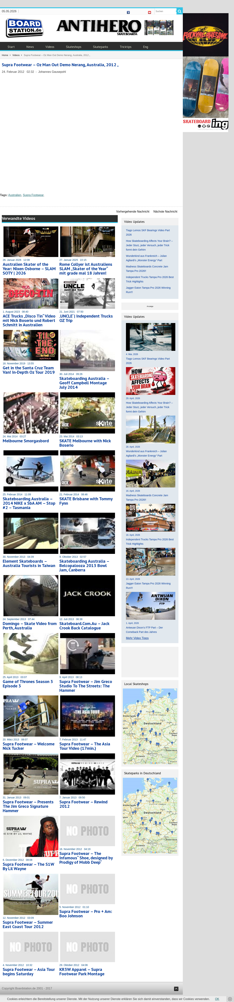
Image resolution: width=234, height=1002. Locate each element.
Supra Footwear (33, 195)
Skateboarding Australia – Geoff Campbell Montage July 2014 (84, 383)
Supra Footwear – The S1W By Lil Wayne (28, 866)
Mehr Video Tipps (137, 638)
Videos (50, 47)
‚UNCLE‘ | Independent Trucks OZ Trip (86, 318)
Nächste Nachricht (165, 211)
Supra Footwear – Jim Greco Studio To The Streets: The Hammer (85, 686)
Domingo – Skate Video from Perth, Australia (30, 626)
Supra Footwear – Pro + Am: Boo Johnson (85, 914)
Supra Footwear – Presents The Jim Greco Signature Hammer (28, 806)
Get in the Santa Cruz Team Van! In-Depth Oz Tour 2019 (29, 370)
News (30, 47)
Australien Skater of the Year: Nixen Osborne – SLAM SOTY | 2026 (29, 268)
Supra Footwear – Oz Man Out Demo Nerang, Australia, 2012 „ (60, 64)
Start (11, 47)
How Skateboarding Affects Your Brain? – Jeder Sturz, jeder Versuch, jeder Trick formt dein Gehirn (149, 245)
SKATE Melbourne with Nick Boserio (85, 443)
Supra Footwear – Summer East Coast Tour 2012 (28, 924)
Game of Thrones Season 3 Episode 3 (28, 684)
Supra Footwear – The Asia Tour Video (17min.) (84, 746)
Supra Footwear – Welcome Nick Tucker (28, 746)
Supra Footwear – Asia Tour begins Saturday (29, 972)
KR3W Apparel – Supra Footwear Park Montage (81, 972)
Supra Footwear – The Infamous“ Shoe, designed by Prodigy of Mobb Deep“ (86, 858)
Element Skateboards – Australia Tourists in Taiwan (29, 563)
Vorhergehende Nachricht (132, 211)
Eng (145, 47)
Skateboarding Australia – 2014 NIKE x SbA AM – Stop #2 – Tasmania (29, 503)
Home (5, 55)
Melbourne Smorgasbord (26, 441)
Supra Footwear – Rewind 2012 (83, 804)
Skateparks (100, 47)
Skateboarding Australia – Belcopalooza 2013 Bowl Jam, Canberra (84, 565)
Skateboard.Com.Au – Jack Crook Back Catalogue (84, 626)
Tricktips (125, 47)
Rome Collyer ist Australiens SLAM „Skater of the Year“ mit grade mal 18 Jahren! (85, 268)
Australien (14, 195)
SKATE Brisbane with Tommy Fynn (85, 501)
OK (217, 999)
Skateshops (73, 47)
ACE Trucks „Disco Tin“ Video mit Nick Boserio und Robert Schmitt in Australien (29, 320)
